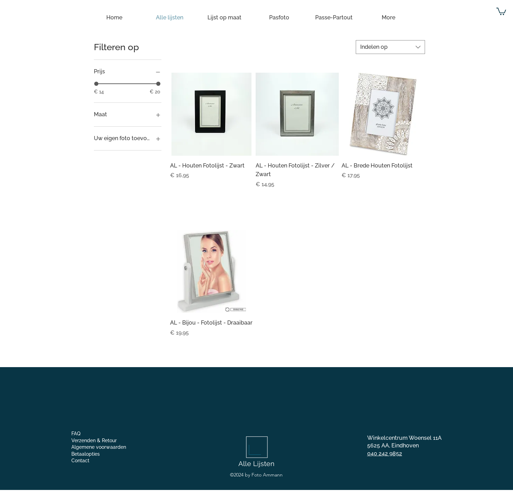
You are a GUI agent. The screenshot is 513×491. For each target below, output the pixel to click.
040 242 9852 (384, 453)
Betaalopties (85, 454)
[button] (501, 11)
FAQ (75, 433)
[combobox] (390, 47)
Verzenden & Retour (94, 440)
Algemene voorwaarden (98, 447)
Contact (80, 460)
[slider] (96, 84)
